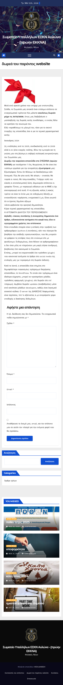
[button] (54, 55)
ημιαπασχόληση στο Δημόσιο (25, 603)
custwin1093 (29, 526)
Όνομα (10, 374)
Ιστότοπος (11, 405)
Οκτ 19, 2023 (14, 608)
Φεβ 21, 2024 (14, 553)
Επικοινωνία (31, 679)
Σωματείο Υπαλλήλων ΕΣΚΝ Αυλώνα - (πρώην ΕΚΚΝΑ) (31, 649)
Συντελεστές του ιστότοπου (14, 673)
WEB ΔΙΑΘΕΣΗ (39, 667)
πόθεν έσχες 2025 (17, 522)
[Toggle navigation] (29, 55)
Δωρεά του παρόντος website (37, 673)
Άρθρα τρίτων (10, 481)
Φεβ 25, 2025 (14, 526)
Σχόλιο (10, 323)
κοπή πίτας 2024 (17, 576)
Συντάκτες (54, 673)
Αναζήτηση (9, 453)
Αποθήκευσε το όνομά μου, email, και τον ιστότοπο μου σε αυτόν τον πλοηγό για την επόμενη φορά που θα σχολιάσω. (30, 427)
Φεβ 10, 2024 (14, 581)
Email (10, 389)
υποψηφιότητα (15, 549)
